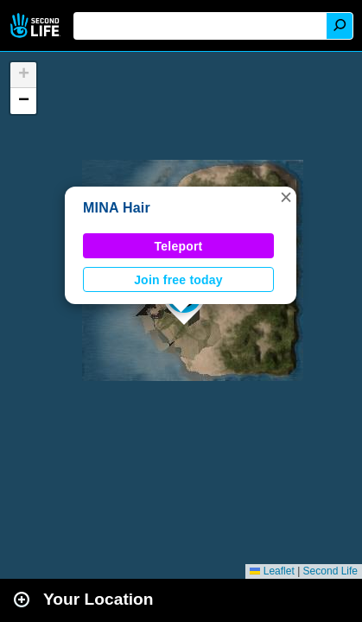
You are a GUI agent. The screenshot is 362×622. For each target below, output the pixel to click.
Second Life (37, 25)
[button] (286, 197)
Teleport (179, 246)
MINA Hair (116, 207)
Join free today (178, 280)
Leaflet (272, 571)
